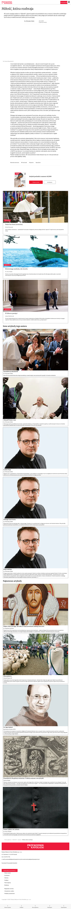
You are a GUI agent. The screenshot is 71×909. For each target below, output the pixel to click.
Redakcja (6, 885)
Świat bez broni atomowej (14, 224)
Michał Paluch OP (7, 678)
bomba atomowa (15, 162)
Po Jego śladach (8, 727)
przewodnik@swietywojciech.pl (13, 859)
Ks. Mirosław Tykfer (29, 21)
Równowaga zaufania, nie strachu (16, 269)
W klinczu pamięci (11, 313)
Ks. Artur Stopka (8, 271)
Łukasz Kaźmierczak (9, 316)
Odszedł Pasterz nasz (9, 420)
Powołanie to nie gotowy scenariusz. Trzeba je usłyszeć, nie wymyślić (23, 778)
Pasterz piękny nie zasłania (11, 829)
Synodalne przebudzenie (10, 371)
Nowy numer (7, 873)
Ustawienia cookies (9, 891)
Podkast (6, 880)
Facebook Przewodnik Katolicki (9, 863)
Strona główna (7, 839)
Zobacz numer (36, 182)
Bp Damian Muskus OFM (9, 729)
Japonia (31, 162)
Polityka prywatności (9, 893)
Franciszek (24, 162)
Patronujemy (7, 882)
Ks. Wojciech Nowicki (8, 628)
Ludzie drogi (7, 469)
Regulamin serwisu (9, 888)
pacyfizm (38, 162)
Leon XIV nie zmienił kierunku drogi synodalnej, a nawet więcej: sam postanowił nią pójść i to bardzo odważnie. (29, 375)
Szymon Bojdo (6, 780)
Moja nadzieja (7, 569)
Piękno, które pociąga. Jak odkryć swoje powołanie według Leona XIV (23, 626)
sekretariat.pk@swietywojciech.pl (31, 859)
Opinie (19, 839)
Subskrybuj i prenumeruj (9, 870)
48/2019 (49, 176)
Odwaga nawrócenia (9, 519)
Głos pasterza (7, 676)
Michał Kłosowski (9, 227)
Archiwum (49, 182)
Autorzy (6, 877)
